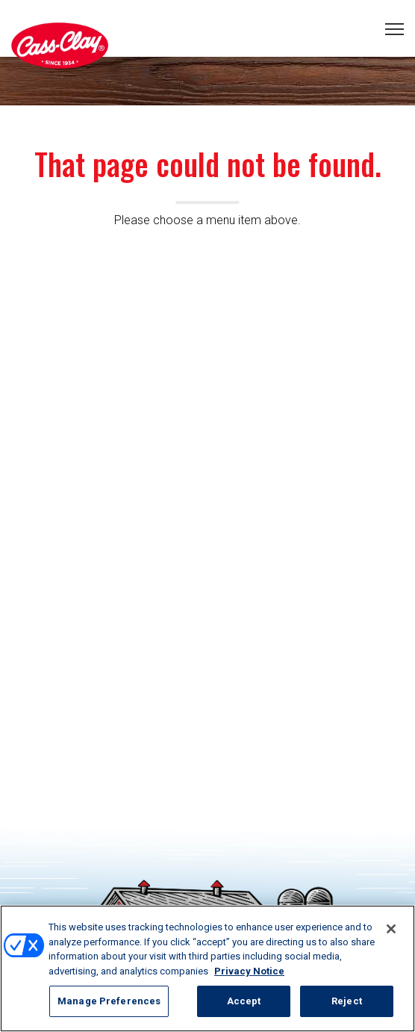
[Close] (391, 928)
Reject (346, 1001)
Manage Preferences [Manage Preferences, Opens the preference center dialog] (108, 1001)
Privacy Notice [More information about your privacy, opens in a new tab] (249, 971)
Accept (244, 1001)
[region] (207, 968)
